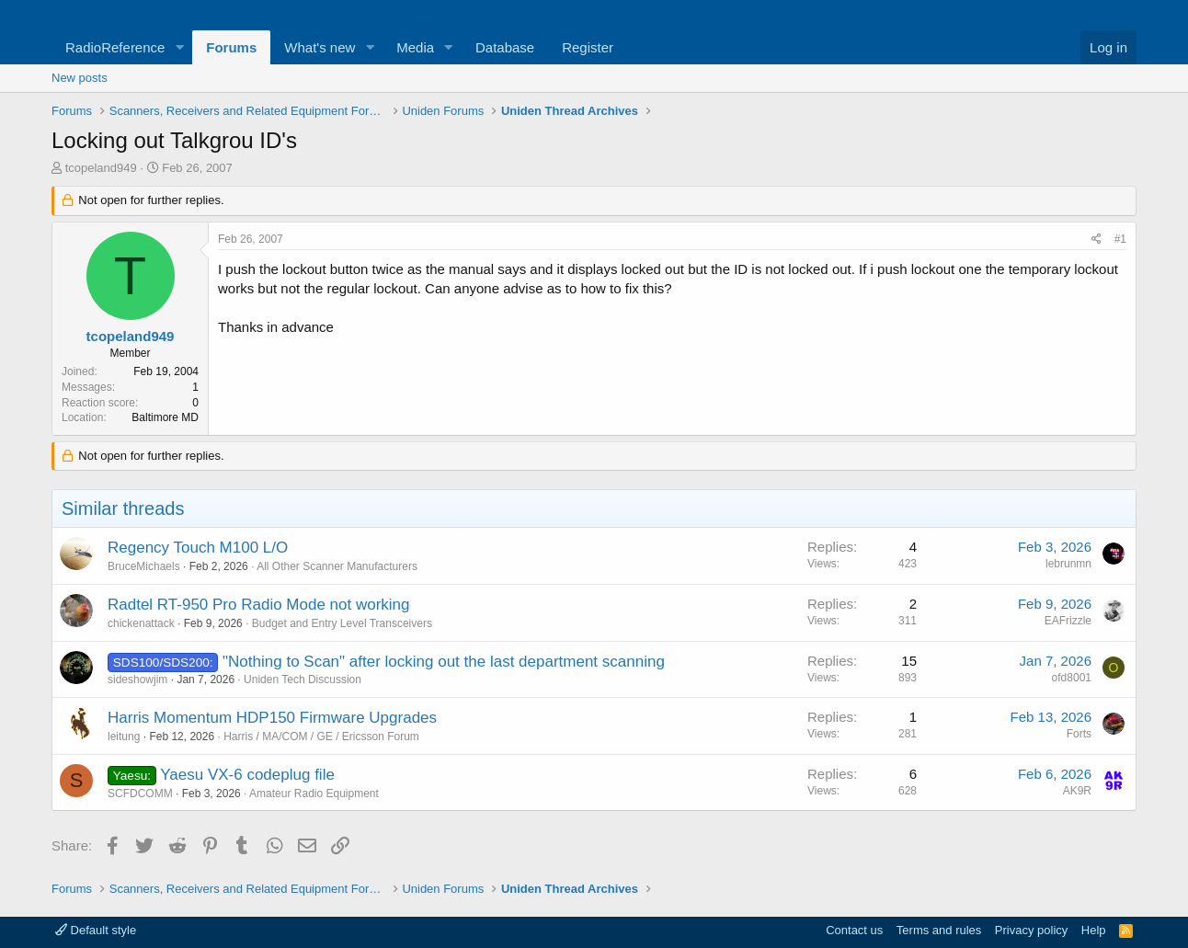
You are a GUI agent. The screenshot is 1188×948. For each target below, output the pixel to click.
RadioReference (115, 47)
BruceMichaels (144, 566)
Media (415, 47)
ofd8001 (1071, 677)
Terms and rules (939, 930)
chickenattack (141, 623)
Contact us (854, 930)
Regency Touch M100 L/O (198, 547)
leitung (124, 736)
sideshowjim (137, 679)
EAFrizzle (1068, 620)
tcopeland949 (101, 168)
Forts (1079, 733)
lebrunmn (1068, 563)
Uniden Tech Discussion (302, 679)
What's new (319, 47)
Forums (231, 47)
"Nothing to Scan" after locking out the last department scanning (444, 661)
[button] (179, 47)
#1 (1120, 239)
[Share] (1096, 239)
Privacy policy (1031, 930)
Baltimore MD (165, 417)
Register (587, 47)
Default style (95, 930)
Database (504, 47)
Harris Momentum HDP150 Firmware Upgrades (272, 717)
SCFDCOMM (140, 793)
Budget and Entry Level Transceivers (342, 623)
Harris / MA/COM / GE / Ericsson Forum (321, 736)
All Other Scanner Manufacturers (337, 566)
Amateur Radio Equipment (314, 793)
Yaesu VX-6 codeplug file (247, 774)
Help (1093, 930)
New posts (79, 78)
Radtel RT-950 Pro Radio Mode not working (259, 604)
